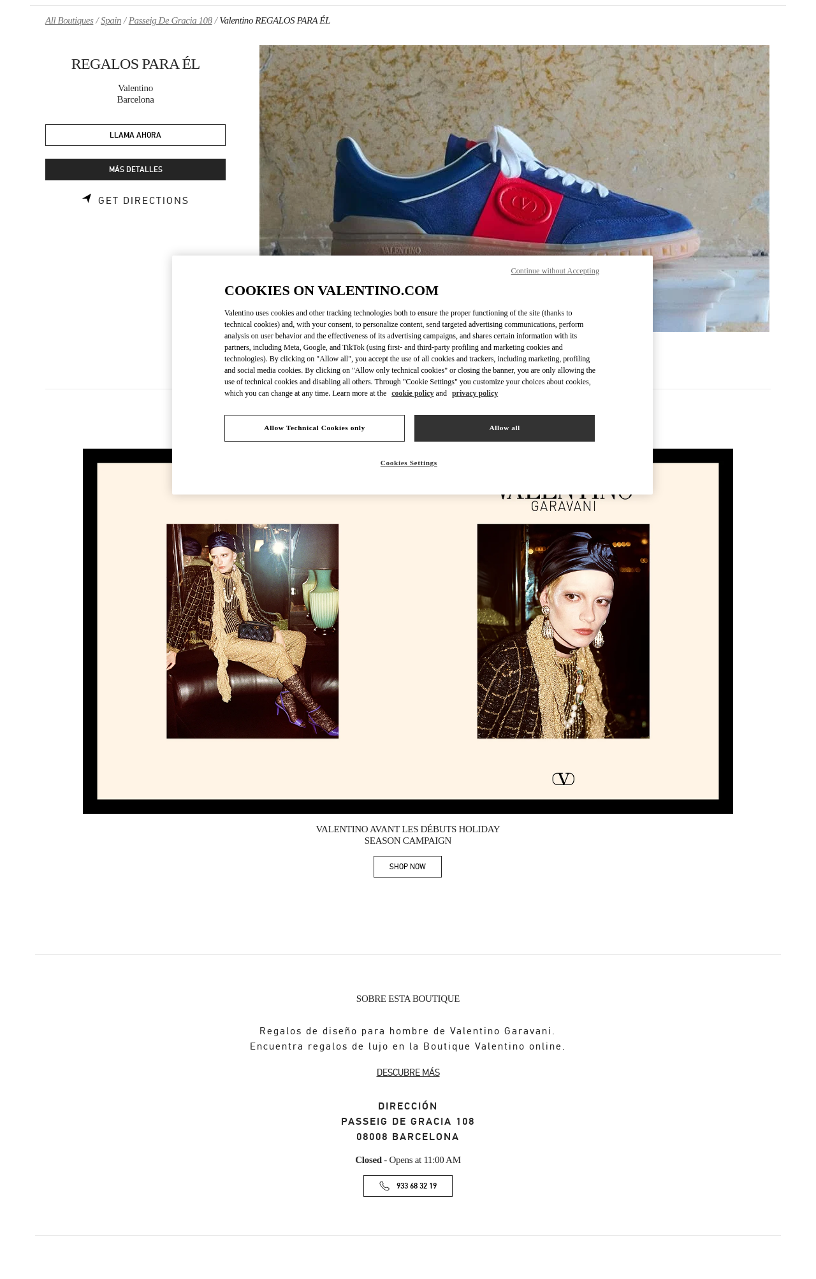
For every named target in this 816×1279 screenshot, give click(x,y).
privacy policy (475, 393)
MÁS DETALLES (136, 170)
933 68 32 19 (417, 1186)
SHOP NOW (416, 869)
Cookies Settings (409, 462)
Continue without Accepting (555, 270)
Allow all (504, 427)
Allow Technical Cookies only (314, 427)
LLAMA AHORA (135, 135)
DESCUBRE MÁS (408, 1072)
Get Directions (143, 200)
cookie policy (412, 393)
